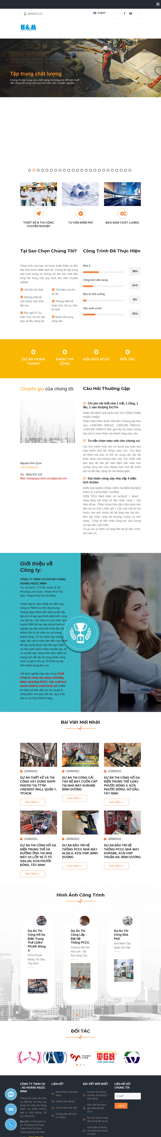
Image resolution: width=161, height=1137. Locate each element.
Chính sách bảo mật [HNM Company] (64, 1107)
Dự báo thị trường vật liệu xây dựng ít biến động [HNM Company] (95, 1095)
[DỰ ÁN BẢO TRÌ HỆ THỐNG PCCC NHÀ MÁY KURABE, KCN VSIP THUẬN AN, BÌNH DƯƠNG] (122, 822)
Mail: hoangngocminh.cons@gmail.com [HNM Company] (43, 478)
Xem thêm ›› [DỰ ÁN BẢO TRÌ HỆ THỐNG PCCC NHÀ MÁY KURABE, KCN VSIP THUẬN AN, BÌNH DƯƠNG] (116, 865)
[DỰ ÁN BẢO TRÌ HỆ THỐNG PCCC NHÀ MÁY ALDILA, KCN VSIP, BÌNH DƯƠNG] (80, 822)
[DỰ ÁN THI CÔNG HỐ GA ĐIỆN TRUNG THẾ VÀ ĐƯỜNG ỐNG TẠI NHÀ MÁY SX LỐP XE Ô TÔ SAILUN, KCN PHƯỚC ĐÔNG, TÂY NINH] (38, 822)
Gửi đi (121, 1105)
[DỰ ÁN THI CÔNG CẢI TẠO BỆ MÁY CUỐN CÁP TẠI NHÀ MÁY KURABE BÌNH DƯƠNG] (80, 755)
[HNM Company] (80, 68)
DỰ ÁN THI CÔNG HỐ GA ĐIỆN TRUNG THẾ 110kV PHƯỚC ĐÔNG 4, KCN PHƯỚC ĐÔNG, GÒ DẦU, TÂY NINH (122, 785)
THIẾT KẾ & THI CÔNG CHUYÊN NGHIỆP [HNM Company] (38, 224)
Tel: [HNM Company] (23, 474)
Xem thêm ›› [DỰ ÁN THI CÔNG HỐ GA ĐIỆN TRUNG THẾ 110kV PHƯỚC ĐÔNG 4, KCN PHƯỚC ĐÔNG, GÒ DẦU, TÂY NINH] (116, 802)
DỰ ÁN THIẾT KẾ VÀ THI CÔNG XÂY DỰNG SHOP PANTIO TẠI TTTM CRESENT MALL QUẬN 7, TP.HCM (38, 785)
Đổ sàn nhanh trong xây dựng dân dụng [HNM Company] (95, 1119)
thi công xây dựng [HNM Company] (39, 677)
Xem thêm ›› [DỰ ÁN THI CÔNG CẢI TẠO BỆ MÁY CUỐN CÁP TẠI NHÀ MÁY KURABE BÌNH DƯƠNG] (74, 798)
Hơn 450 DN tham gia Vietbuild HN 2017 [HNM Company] (94, 1108)
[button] (100, 13)
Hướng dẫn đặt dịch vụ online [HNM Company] (64, 1116)
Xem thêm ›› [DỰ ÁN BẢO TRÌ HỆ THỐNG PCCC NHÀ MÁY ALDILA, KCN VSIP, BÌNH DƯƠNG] (74, 865)
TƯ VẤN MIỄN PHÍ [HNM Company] (80, 222)
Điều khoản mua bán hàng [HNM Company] (65, 1094)
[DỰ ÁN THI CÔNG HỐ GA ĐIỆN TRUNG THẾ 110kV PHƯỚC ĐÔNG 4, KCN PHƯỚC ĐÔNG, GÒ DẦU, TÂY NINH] (122, 755)
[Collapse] (156, 4)
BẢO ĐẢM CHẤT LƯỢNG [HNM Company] (122, 222)
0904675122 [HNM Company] (35, 13)
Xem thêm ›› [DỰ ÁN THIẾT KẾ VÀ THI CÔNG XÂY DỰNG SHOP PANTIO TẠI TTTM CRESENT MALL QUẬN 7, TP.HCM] (32, 802)
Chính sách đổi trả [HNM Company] (63, 1101)
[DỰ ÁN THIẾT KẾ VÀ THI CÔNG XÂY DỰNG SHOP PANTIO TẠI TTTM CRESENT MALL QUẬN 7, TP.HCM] (38, 755)
